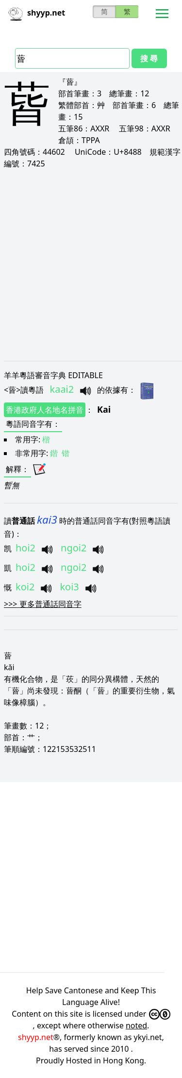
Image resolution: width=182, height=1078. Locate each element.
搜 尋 (149, 58)
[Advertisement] (91, 264)
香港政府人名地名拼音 (44, 409)
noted (136, 1025)
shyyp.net (35, 1037)
